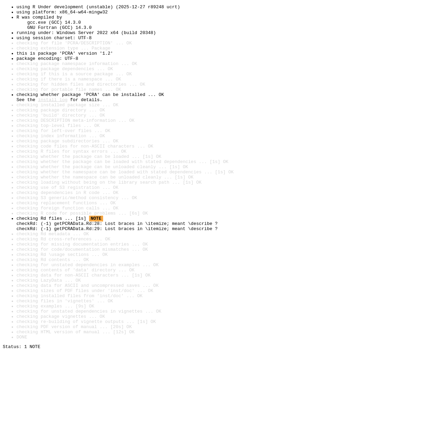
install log (52, 119)
